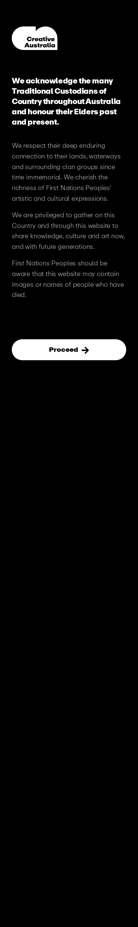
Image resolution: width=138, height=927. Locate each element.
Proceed (64, 350)
